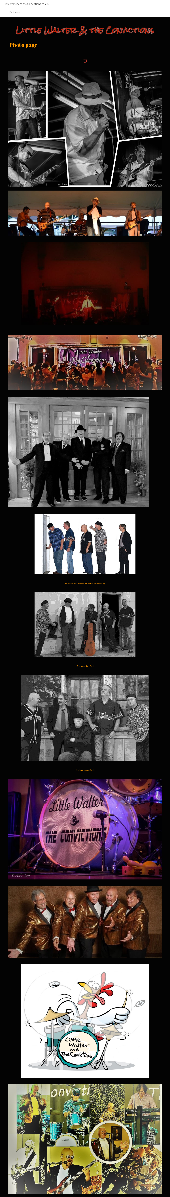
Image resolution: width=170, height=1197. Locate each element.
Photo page (14, 12)
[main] (85, 44)
